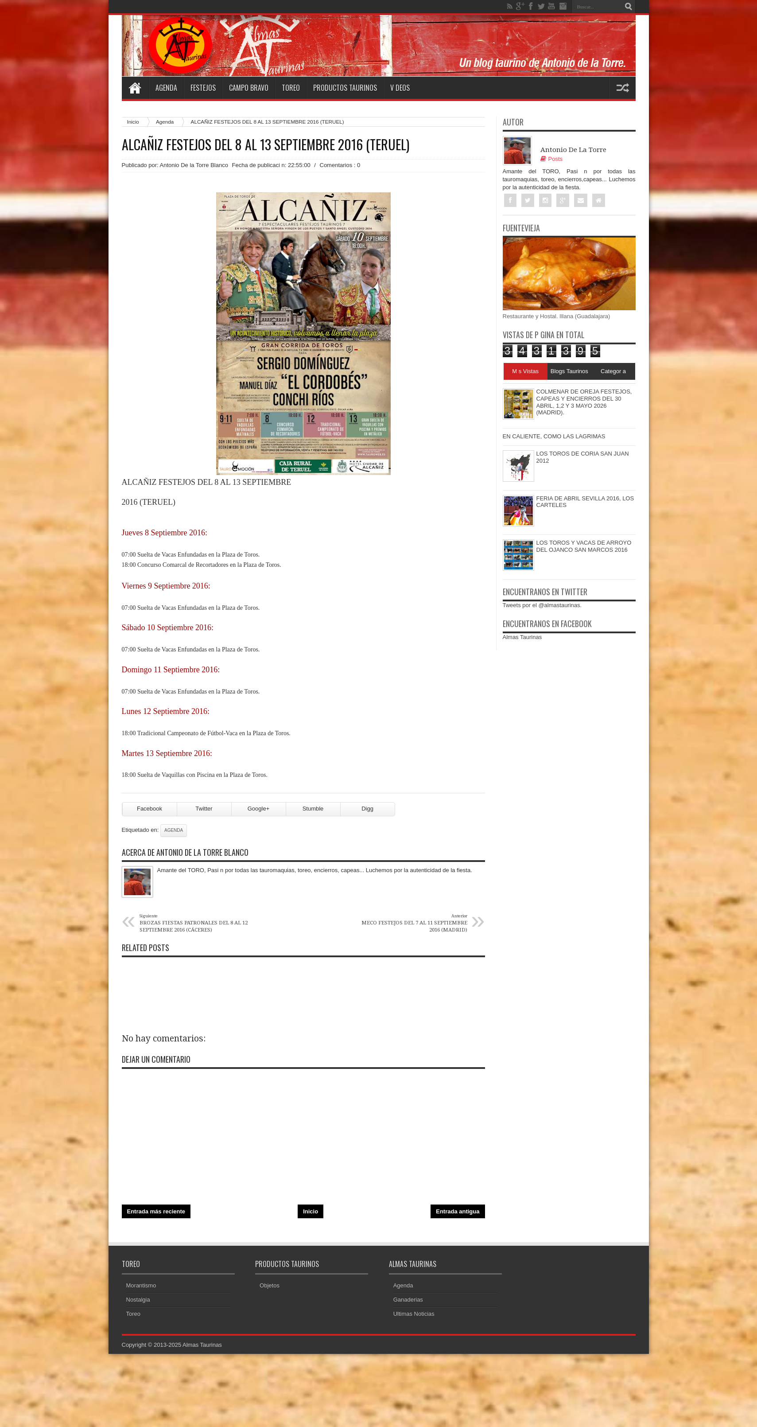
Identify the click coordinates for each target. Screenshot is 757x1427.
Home (135, 88)
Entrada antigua (457, 1211)
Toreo (291, 87)
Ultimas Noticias (414, 1313)
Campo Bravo (248, 87)
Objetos (270, 1285)
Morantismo (141, 1285)
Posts (551, 159)
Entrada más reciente (156, 1211)
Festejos (203, 87)
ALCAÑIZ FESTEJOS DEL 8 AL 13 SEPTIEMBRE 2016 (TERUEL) (265, 144)
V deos (400, 87)
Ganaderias (408, 1299)
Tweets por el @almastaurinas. (542, 605)
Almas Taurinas (522, 637)
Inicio (133, 122)
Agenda (166, 87)
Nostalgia (138, 1299)
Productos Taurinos (345, 87)
